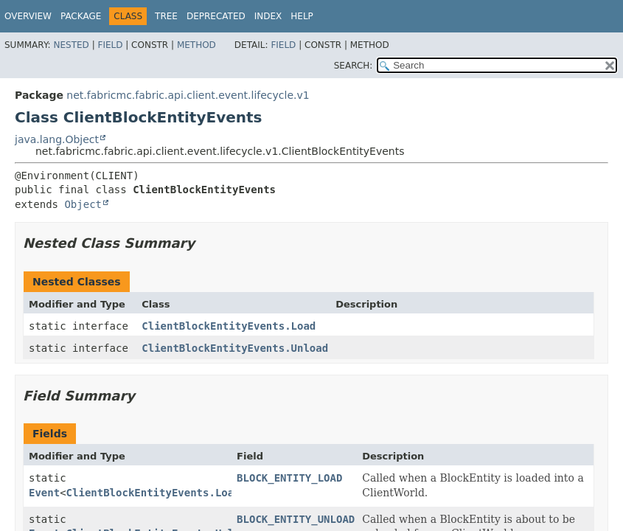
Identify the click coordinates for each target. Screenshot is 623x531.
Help (301, 16)
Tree (166, 16)
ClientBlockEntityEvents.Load (229, 326)
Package (80, 16)
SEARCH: (353, 65)
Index (268, 16)
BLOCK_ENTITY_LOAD (289, 478)
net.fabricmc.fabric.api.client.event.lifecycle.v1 (187, 95)
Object (83, 204)
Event (44, 493)
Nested (70, 45)
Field (109, 45)
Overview (28, 16)
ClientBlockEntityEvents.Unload (235, 348)
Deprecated (216, 16)
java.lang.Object (57, 139)
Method (196, 45)
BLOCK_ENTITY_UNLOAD (296, 519)
